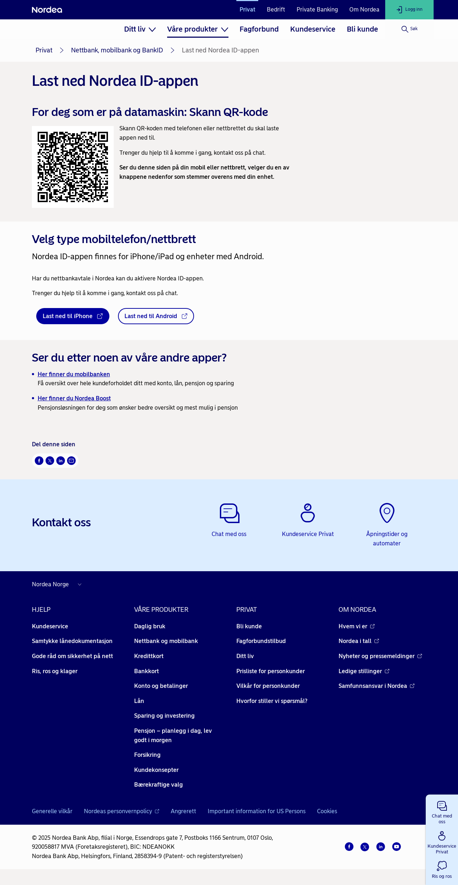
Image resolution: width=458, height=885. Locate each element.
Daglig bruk (149, 626)
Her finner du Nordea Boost (74, 398)
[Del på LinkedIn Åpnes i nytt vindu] (60, 460)
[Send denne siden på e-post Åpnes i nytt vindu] (71, 460)
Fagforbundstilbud (261, 641)
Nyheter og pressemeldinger (380, 656)
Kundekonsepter (156, 770)
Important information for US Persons (257, 811)
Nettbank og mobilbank (166, 641)
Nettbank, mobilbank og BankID (117, 50)
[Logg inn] (409, 9)
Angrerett (183, 811)
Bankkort (146, 671)
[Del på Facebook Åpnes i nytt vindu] (39, 460)
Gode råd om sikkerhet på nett (72, 656)
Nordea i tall (359, 641)
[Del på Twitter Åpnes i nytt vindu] (50, 460)
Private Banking (317, 9)
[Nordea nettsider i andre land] (58, 584)
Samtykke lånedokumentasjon (72, 641)
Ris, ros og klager (54, 671)
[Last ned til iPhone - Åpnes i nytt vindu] (72, 316)
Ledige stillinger (364, 671)
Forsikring (147, 754)
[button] (442, 811)
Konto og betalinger (161, 686)
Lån (139, 701)
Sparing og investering (164, 715)
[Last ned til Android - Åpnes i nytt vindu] (156, 316)
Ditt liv (245, 656)
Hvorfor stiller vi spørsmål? (271, 701)
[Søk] (409, 29)
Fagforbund (259, 29)
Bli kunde (362, 29)
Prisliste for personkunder (270, 671)
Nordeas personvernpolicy (121, 811)
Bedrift (276, 9)
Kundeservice (312, 29)
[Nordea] (47, 9)
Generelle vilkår (52, 811)
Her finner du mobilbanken (74, 374)
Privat (247, 9)
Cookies (327, 811)
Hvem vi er (357, 626)
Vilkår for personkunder (268, 686)
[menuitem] (140, 29)
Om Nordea (364, 9)
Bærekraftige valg (158, 784)
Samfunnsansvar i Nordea (377, 686)
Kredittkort (149, 656)
